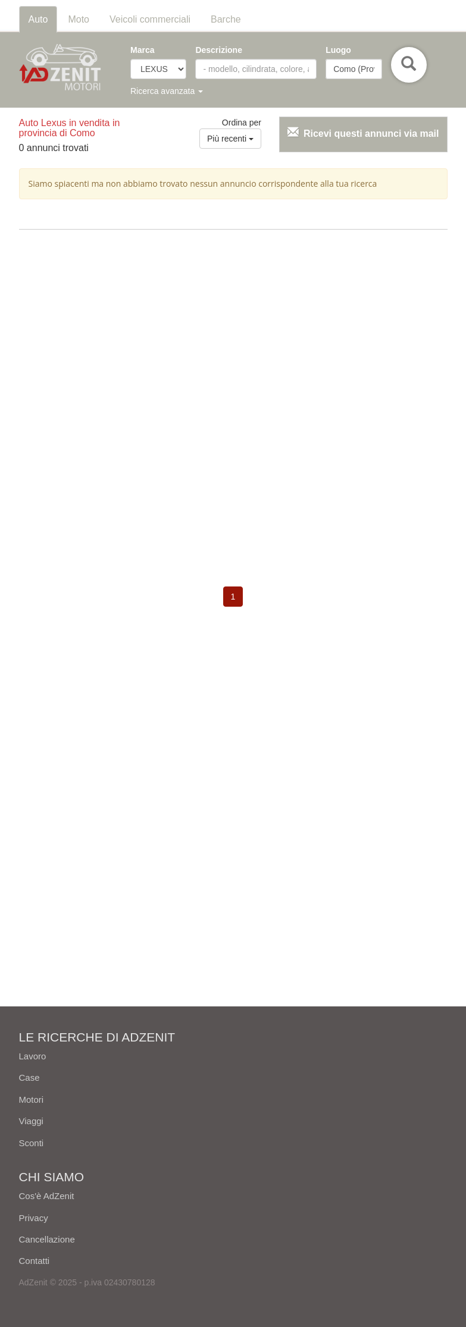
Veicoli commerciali (150, 19)
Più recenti (230, 138)
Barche (226, 19)
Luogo (338, 50)
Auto (38, 19)
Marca (142, 50)
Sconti (31, 1143)
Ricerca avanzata (166, 91)
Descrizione (218, 50)
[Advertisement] (233, 324)
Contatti (34, 1261)
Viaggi (31, 1121)
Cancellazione (47, 1239)
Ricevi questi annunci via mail (371, 133)
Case (29, 1077)
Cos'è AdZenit (46, 1196)
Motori (31, 1099)
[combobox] (353, 69)
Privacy (33, 1218)
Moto (78, 19)
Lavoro (32, 1056)
